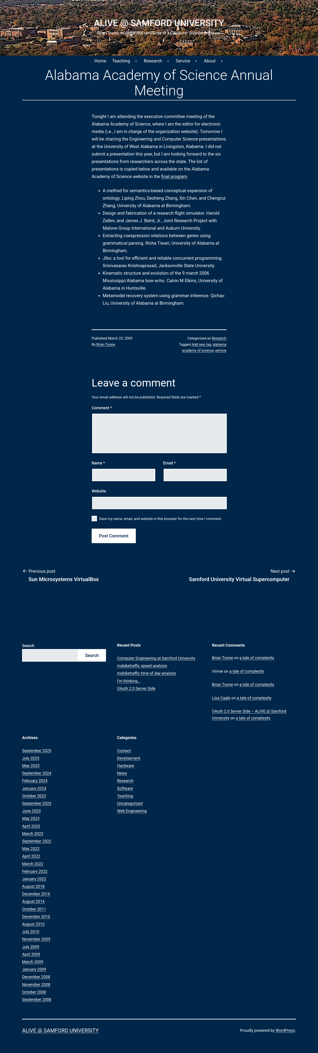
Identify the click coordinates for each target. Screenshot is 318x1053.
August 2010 (33, 924)
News (122, 773)
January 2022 (34, 879)
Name (98, 463)
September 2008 (36, 999)
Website (99, 491)
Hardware (125, 765)
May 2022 (31, 848)
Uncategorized (130, 803)
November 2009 (36, 939)
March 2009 (32, 961)
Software (125, 788)
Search (28, 645)
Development (128, 758)
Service (183, 61)
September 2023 (36, 803)
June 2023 (31, 811)
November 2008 (36, 984)
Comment (102, 407)
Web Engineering (132, 811)
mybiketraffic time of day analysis (146, 673)
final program (174, 176)
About (210, 61)
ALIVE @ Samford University (159, 23)
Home (100, 61)
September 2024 (36, 773)
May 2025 (31, 765)
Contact (124, 750)
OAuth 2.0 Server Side (136, 688)
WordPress (285, 1030)
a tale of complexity (257, 657)
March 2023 (32, 833)
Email (169, 463)
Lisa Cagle (221, 698)
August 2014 (33, 901)
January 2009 (34, 969)
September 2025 (36, 750)
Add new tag (201, 344)
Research (153, 61)
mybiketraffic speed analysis (142, 665)
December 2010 (36, 916)
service (220, 350)
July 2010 (30, 931)
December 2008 (36, 976)
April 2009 (31, 954)
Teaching (121, 61)
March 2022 (32, 864)
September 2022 (36, 841)
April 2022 (31, 856)
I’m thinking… (128, 681)
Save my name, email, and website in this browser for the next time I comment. (160, 519)
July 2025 (30, 758)
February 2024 (34, 780)
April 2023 (31, 826)
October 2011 (34, 909)
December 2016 (36, 894)
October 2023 (34, 796)
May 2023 (31, 818)
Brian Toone (106, 344)
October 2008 (34, 992)
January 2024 (34, 788)
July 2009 (30, 946)
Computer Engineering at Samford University (156, 658)
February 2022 (34, 871)
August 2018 (33, 886)
